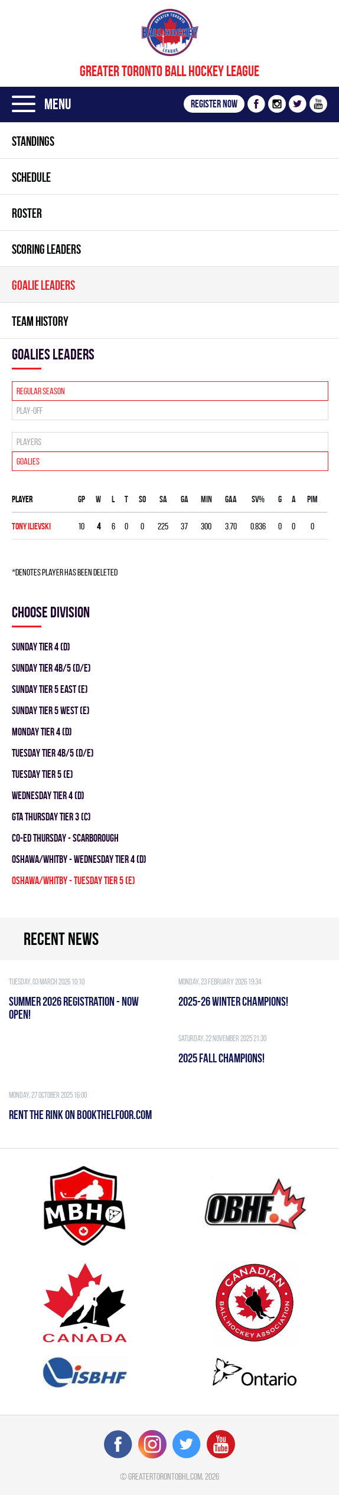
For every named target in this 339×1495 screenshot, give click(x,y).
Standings (33, 141)
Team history (40, 321)
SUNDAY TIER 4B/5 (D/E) (51, 667)
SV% (258, 499)
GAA (231, 499)
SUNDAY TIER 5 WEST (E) (51, 710)
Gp (81, 499)
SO (142, 499)
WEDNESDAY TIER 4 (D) (48, 795)
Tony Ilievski (31, 526)
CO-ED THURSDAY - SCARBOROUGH (65, 837)
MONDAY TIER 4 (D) (42, 731)
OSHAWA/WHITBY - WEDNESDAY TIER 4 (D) (79, 859)
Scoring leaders (46, 249)
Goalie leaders (43, 285)
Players (29, 442)
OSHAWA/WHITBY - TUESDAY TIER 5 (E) (73, 880)
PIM (312, 499)
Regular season (41, 391)
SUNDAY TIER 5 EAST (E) (50, 689)
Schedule (31, 177)
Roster (27, 213)
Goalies (28, 461)
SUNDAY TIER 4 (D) (41, 646)
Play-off (30, 410)
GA (184, 499)
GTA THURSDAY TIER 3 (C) (51, 816)
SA (163, 499)
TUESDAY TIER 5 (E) (42, 774)
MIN (206, 499)
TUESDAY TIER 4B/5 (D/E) (53, 752)
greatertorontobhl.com (165, 1476)
